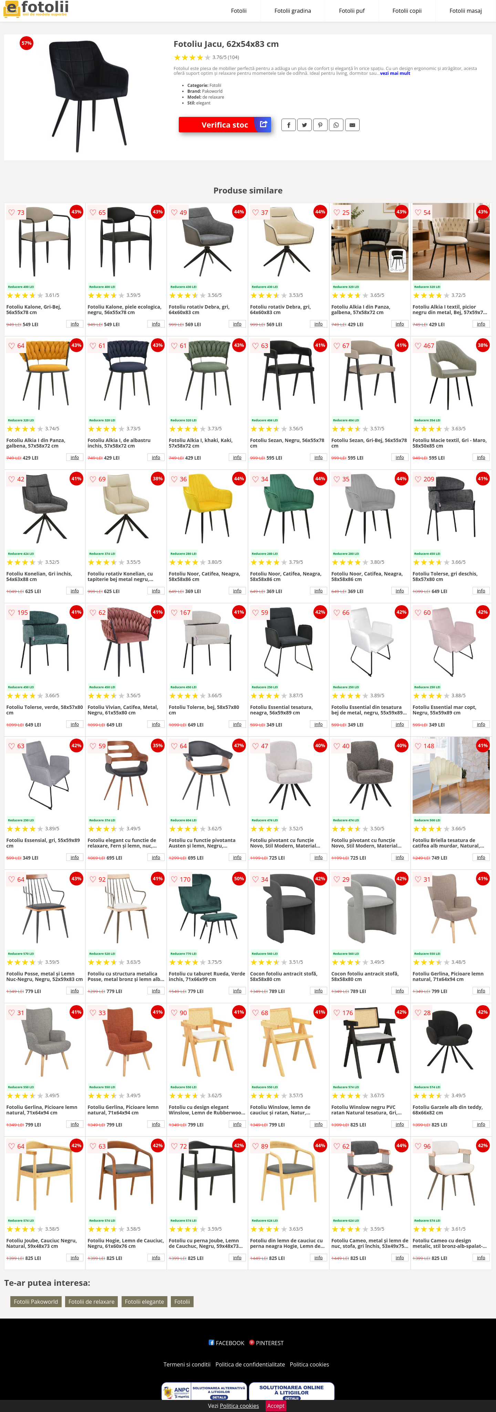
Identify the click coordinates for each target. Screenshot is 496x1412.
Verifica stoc (236, 124)
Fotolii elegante (144, 1301)
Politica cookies (309, 1364)
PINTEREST (266, 1343)
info (75, 324)
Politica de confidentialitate (250, 1364)
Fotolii (239, 10)
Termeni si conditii (187, 1364)
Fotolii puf (351, 10)
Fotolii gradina (293, 10)
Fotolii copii (407, 10)
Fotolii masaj (466, 10)
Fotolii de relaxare (92, 1301)
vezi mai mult (395, 73)
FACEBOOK (226, 1343)
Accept (276, 1406)
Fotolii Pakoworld (36, 1301)
